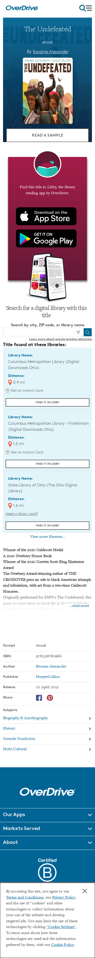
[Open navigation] (85, 8)
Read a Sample (47, 135)
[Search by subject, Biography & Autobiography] (47, 718)
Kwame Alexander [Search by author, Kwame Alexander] (50, 51)
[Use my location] (78, 332)
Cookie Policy (62, 945)
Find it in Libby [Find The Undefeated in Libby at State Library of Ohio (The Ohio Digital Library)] (48, 525)
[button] (47, 815)
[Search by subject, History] (47, 729)
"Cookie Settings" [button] (60, 927)
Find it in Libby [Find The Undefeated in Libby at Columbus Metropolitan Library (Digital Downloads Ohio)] (48, 402)
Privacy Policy (63, 898)
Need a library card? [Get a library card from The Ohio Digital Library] (22, 513)
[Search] (88, 332)
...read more (79, 606)
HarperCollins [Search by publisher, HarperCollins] (48, 677)
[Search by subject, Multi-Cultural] (47, 749)
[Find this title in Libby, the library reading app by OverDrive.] (47, 218)
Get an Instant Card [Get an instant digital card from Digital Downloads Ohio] (24, 390)
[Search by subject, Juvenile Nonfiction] (47, 739)
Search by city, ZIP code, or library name (47, 324)
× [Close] (84, 891)
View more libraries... (47, 537)
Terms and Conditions (24, 898)
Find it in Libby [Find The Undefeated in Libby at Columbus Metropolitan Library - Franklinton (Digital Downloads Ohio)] (48, 464)
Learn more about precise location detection (60, 339)
